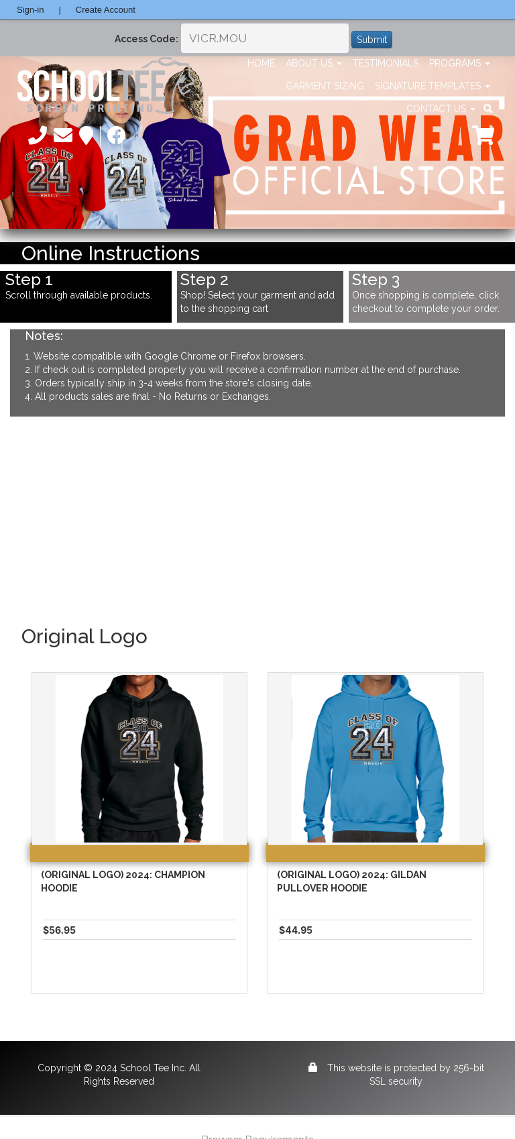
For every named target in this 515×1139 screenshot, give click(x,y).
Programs (459, 63)
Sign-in (30, 10)
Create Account (105, 10)
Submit (372, 39)
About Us (314, 63)
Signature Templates (432, 85)
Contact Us (440, 108)
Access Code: (146, 39)
